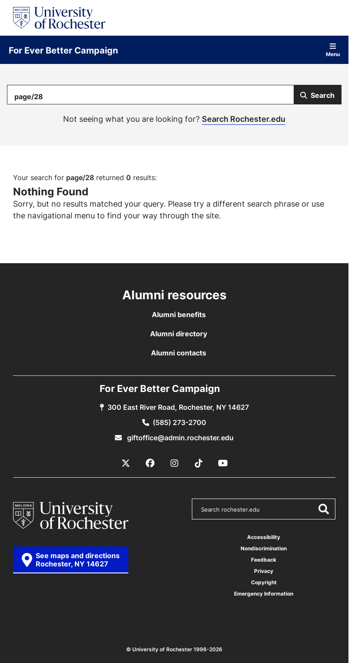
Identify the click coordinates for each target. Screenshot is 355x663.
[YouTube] (223, 463)
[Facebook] (150, 463)
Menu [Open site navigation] (333, 50)
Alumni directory (178, 333)
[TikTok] (199, 463)
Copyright (264, 582)
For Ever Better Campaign (63, 50)
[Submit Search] (317, 94)
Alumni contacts (178, 353)
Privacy (263, 571)
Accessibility (263, 537)
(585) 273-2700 (179, 422)
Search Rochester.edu (243, 118)
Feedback (263, 559)
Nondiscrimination (264, 548)
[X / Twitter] (125, 463)
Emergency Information (263, 593)
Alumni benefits (179, 314)
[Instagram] (174, 463)
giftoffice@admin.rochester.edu (179, 437)
